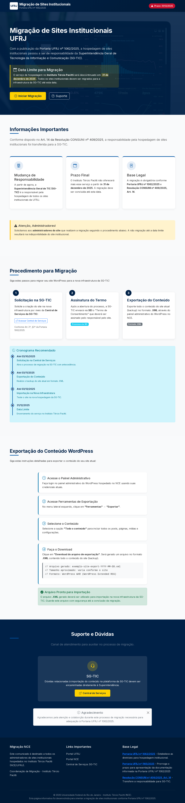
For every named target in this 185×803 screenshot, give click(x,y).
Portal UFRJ (73, 753)
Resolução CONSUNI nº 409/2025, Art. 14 (146, 777)
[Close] (148, 713)
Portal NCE (72, 759)
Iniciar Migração (28, 96)
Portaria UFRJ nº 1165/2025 (138, 763)
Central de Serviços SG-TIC (81, 764)
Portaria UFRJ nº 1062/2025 (138, 753)
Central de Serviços (92, 693)
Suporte (59, 96)
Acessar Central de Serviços (31, 321)
